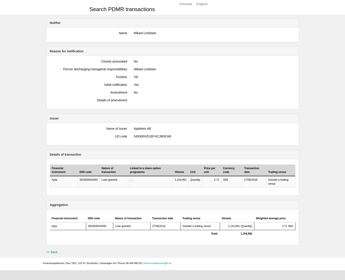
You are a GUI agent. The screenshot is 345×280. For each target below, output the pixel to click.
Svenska (185, 4)
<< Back (52, 252)
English (202, 4)
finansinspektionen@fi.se (158, 263)
